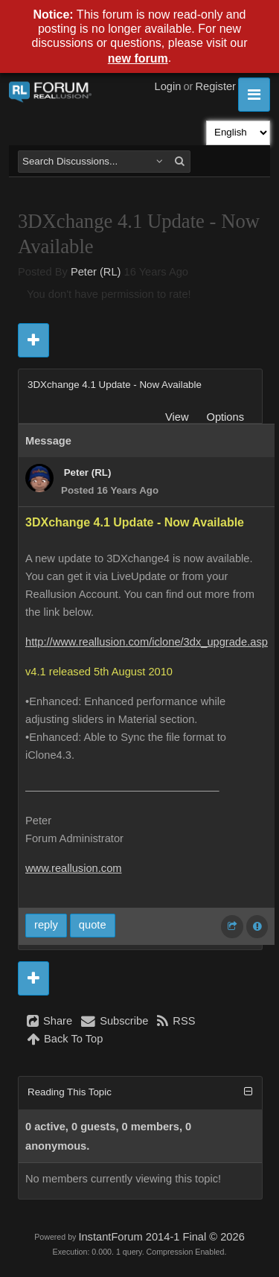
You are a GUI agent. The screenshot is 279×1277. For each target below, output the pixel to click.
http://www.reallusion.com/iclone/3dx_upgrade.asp (146, 642)
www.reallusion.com (73, 868)
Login (168, 86)
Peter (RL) (96, 272)
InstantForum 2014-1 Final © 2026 (161, 1237)
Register (215, 86)
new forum (138, 58)
